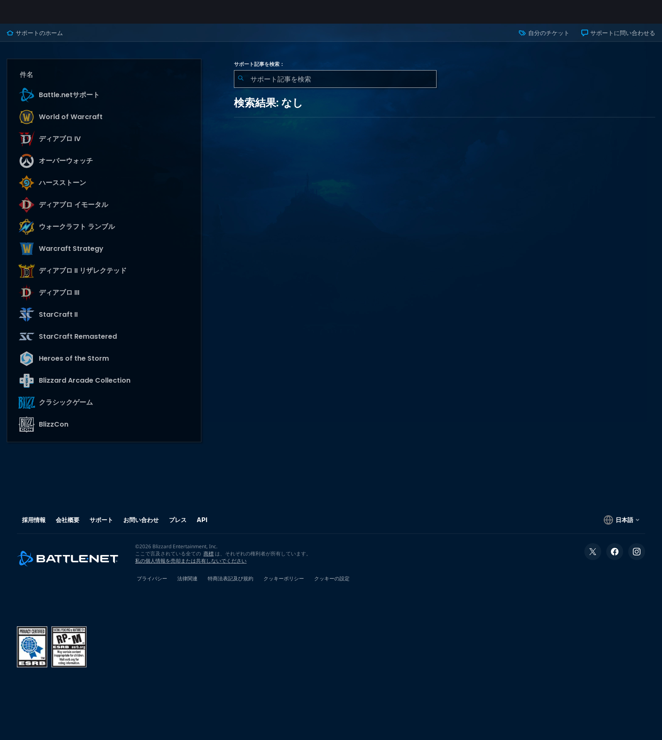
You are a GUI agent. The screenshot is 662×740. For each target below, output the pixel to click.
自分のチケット (544, 39)
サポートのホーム (35, 39)
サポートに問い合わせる (618, 39)
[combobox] (335, 86)
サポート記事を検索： (259, 71)
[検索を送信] (240, 86)
